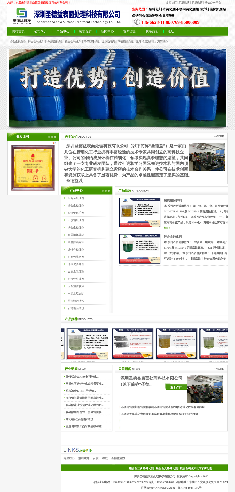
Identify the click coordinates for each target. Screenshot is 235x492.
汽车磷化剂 (205, 468)
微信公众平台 (212, 2)
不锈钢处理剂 (76, 220)
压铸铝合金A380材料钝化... (82, 376)
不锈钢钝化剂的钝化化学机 (137, 407)
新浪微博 (184, 2)
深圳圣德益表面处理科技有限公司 (154, 476)
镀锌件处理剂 (76, 249)
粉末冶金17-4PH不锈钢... (81, 390)
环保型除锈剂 (92, 41)
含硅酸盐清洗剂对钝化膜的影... (85, 405)
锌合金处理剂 (76, 205)
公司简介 (40, 31)
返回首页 (171, 2)
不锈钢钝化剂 (126, 41)
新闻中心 (107, 31)
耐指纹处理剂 (76, 279)
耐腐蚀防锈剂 (76, 257)
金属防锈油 (109, 41)
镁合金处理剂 (76, 227)
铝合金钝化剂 (18, 41)
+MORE (219, 136)
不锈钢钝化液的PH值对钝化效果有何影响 (179, 407)
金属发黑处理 (76, 271)
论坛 (171, 31)
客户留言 (129, 31)
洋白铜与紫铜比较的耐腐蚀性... (85, 398)
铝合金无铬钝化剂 (167, 468)
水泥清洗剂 (161, 41)
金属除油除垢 (76, 242)
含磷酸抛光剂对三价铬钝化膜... (85, 412)
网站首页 (18, 31)
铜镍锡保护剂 (55, 41)
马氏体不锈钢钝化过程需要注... (85, 383)
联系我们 (151, 31)
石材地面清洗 (76, 308)
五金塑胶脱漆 (76, 286)
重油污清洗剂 (144, 41)
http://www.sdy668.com (161, 487)
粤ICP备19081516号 (190, 487)
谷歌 (105, 458)
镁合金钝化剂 (73, 41)
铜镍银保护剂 (76, 212)
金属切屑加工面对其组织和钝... (85, 426)
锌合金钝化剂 (36, 41)
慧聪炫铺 (83, 458)
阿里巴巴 (69, 458)
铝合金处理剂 (76, 198)
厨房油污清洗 (76, 301)
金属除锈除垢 (76, 234)
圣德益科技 (118, 458)
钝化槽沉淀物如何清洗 (79, 419)
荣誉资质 (85, 31)
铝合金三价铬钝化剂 (141, 468)
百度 (95, 458)
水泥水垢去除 (76, 293)
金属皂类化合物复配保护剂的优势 (177, 414)
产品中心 (62, 31)
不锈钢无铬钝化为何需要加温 (139, 414)
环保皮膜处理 (76, 264)
